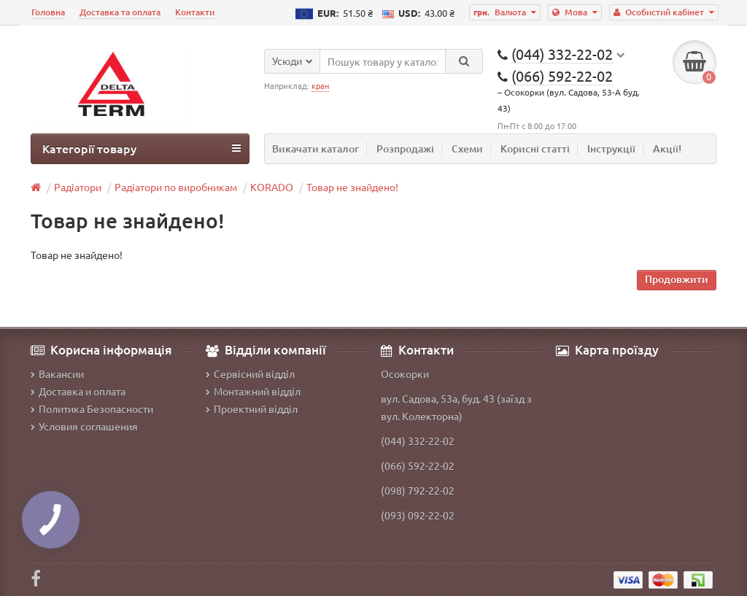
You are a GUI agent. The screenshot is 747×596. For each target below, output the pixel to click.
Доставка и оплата (78, 391)
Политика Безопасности (92, 408)
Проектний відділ (252, 408)
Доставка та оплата (120, 12)
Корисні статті (535, 148)
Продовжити (676, 279)
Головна (48, 12)
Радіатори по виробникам (176, 186)
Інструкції (611, 148)
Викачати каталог (315, 148)
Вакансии (57, 373)
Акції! (667, 148)
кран (320, 85)
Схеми (467, 148)
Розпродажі (405, 148)
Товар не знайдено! (352, 186)
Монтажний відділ (253, 391)
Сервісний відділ (250, 373)
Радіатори (77, 186)
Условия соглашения (84, 426)
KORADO (271, 186)
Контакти (194, 12)
